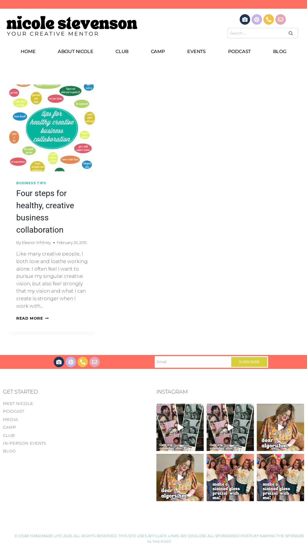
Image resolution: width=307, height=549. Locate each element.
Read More (32, 318)
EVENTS (196, 51)
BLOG (279, 51)
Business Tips (31, 183)
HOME (28, 51)
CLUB (122, 51)
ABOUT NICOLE (75, 51)
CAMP (158, 51)
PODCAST (239, 51)
